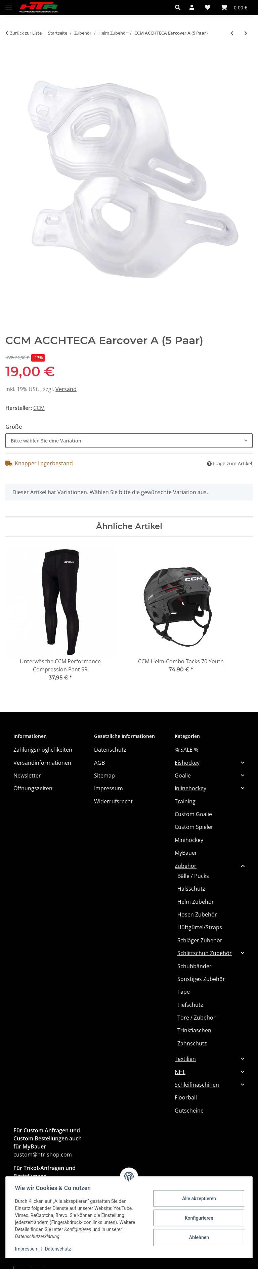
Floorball (186, 1097)
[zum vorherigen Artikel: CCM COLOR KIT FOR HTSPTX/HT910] (232, 33)
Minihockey (189, 840)
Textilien (185, 1059)
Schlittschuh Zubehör (204, 953)
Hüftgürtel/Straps (199, 927)
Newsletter (27, 775)
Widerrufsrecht (113, 801)
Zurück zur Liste (26, 33)
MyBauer (186, 852)
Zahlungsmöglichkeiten (42, 749)
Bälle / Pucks (193, 876)
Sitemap (104, 775)
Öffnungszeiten (32, 788)
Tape (183, 991)
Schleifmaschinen (197, 1084)
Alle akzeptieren (197, 1198)
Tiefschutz (190, 1004)
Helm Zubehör (195, 901)
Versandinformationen (42, 762)
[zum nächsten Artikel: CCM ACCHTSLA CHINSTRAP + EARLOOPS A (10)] (246, 33)
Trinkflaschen (194, 1030)
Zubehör (186, 865)
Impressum (28, 1249)
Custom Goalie (193, 814)
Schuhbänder (194, 966)
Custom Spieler (194, 827)
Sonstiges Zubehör (201, 979)
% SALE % (186, 749)
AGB (99, 762)
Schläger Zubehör (199, 940)
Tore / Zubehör (196, 1017)
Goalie (183, 775)
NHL (180, 1072)
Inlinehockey (190, 788)
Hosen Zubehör (197, 914)
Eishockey (187, 762)
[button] (179, 7)
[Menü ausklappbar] (8, 4)
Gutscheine (189, 1110)
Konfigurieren (197, 1218)
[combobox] (129, 440)
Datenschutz (59, 1249)
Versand (66, 389)
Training (185, 801)
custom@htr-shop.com (42, 1154)
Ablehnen (197, 1237)
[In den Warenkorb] (10, 55)
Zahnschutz (192, 1043)
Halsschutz (191, 888)
